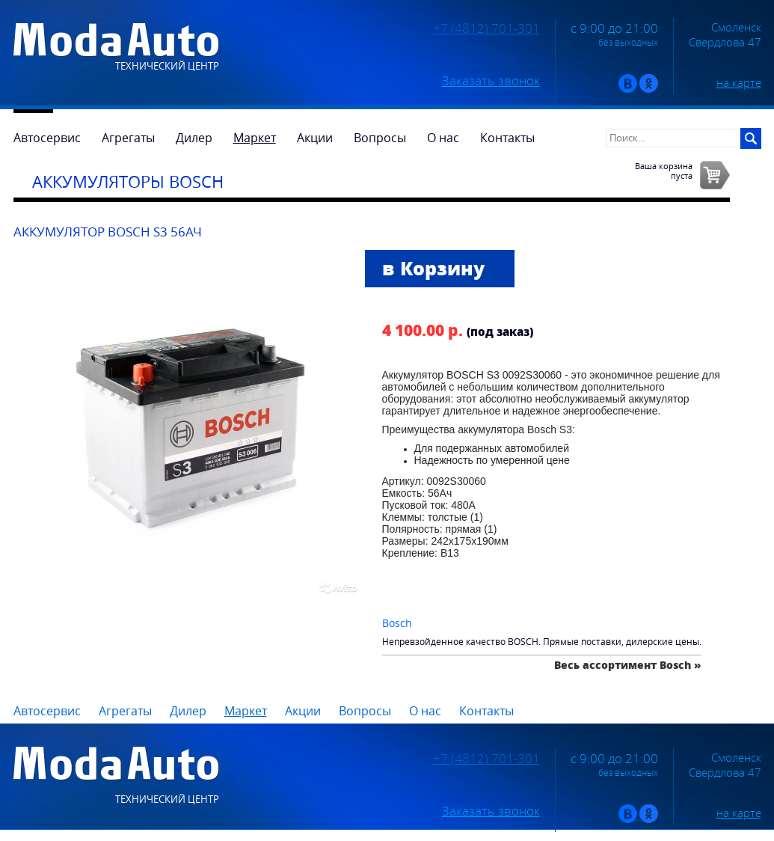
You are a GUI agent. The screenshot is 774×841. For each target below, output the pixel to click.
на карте (738, 82)
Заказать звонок (491, 81)
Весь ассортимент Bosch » (627, 665)
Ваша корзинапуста (663, 170)
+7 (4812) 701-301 (486, 28)
